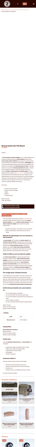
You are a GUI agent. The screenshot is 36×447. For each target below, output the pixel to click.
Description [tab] (5, 90)
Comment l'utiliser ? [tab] (7, 92)
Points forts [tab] (24, 90)
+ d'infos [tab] (11, 90)
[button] (34, 4)
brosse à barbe (20, 50)
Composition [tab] (17, 90)
